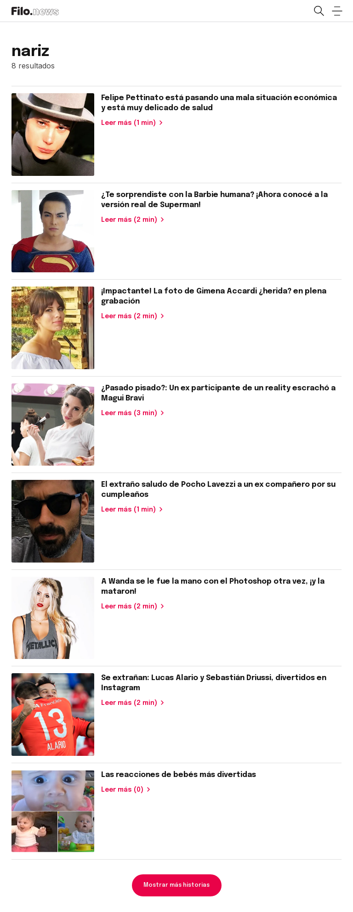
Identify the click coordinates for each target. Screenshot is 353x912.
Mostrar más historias (176, 885)
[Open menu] (337, 11)
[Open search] (318, 11)
